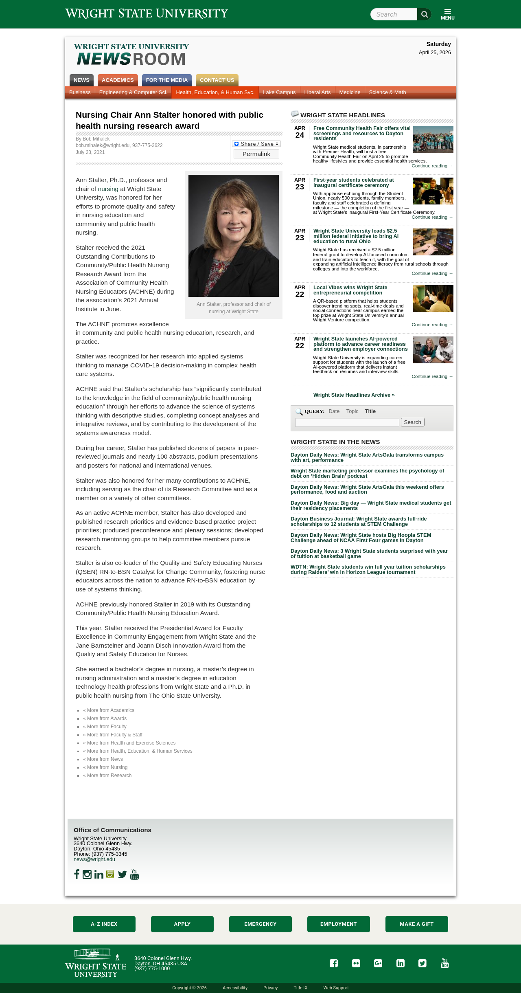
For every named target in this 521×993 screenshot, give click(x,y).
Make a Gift (416, 924)
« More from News (103, 759)
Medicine (350, 92)
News (82, 80)
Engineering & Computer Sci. (133, 92)
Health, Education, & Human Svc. (215, 92)
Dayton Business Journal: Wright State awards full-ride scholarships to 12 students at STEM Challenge (359, 521)
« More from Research (107, 775)
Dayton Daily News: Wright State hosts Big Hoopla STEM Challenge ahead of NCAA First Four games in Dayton (361, 537)
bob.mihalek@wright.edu (102, 145)
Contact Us (217, 80)
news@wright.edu (94, 859)
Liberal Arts (317, 92)
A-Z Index (104, 924)
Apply (182, 924)
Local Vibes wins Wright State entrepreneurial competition (350, 290)
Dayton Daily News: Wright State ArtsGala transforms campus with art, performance (367, 457)
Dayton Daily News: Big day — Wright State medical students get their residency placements (371, 505)
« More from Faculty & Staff (112, 735)
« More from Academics (108, 710)
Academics (118, 80)
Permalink (256, 153)
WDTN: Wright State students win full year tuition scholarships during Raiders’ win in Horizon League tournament (368, 569)
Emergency (260, 924)
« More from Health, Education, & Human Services (138, 751)
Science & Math (387, 92)
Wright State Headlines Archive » (354, 395)
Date (333, 411)
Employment (338, 924)
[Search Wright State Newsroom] (413, 422)
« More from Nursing (105, 767)
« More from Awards (105, 718)
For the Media (167, 80)
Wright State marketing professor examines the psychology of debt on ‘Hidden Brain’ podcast (367, 473)
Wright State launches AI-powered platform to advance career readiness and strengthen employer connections (360, 344)
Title (370, 411)
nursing (108, 188)
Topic (352, 411)
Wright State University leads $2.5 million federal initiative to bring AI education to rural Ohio (355, 236)
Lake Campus (279, 92)
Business (80, 92)
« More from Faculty (105, 726)
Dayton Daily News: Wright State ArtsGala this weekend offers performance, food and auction (367, 489)
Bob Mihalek (96, 139)
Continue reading (432, 166)
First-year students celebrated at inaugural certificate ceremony (353, 182)
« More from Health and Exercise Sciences (129, 743)
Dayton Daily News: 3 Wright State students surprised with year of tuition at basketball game (369, 553)
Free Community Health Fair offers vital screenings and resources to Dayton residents (362, 133)
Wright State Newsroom (132, 55)
